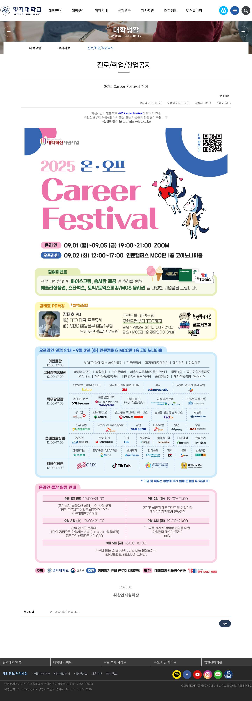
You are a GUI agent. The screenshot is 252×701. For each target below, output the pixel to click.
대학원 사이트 (62, 662)
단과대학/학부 (12, 662)
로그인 (223, 10)
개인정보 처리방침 (15, 673)
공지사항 (64, 48)
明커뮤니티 (194, 10)
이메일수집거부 (41, 673)
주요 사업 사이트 (165, 662)
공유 (219, 49)
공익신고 (111, 673)
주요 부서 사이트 (115, 662)
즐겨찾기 (230, 49)
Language (213, 10)
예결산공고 (80, 673)
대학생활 (170, 10)
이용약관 (97, 673)
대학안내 (55, 10)
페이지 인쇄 (241, 49)
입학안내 (101, 10)
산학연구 (124, 10)
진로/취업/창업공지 (100, 48)
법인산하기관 (213, 662)
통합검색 (245, 10)
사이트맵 (234, 10)
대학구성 (78, 10)
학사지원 (147, 10)
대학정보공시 (62, 673)
